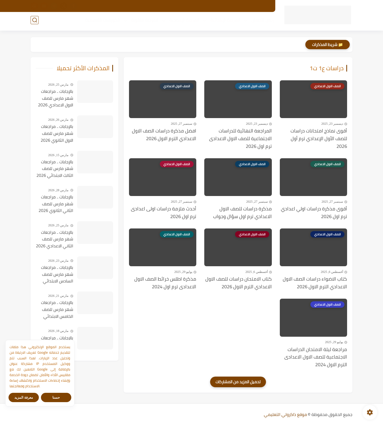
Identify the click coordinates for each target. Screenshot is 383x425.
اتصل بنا (208, 6)
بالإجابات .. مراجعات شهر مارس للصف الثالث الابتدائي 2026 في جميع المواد (54, 169)
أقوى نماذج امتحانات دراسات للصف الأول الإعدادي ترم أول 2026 (318, 138)
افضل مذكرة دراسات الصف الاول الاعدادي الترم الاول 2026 (164, 135)
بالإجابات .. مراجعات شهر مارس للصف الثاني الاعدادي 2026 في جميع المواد (54, 239)
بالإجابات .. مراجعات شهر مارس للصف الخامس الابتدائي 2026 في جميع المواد (57, 309)
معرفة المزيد (23, 397)
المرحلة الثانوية (143, 22)
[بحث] (35, 22)
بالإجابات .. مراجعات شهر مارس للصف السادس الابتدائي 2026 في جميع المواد (57, 274)
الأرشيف (262, 6)
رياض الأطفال (261, 22)
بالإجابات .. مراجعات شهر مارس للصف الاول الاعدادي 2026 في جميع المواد (55, 98)
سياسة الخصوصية (235, 6)
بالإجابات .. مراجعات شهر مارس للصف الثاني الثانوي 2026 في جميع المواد (56, 204)
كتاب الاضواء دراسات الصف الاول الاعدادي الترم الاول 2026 (315, 283)
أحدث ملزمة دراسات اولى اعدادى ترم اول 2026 (163, 212)
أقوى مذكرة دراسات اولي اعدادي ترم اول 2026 (314, 212)
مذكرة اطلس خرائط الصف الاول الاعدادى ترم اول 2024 (165, 283)
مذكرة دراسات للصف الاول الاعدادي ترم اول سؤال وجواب (242, 212)
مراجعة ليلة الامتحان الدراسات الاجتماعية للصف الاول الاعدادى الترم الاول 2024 (315, 357)
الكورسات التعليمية (101, 22)
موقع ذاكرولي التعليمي (285, 414)
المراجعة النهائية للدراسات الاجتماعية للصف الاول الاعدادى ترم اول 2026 (240, 138)
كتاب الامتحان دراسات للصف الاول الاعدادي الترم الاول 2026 (238, 283)
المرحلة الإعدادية (183, 22)
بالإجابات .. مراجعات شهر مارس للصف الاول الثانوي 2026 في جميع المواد (57, 133)
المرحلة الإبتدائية (224, 22)
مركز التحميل (185, 6)
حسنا (56, 397)
